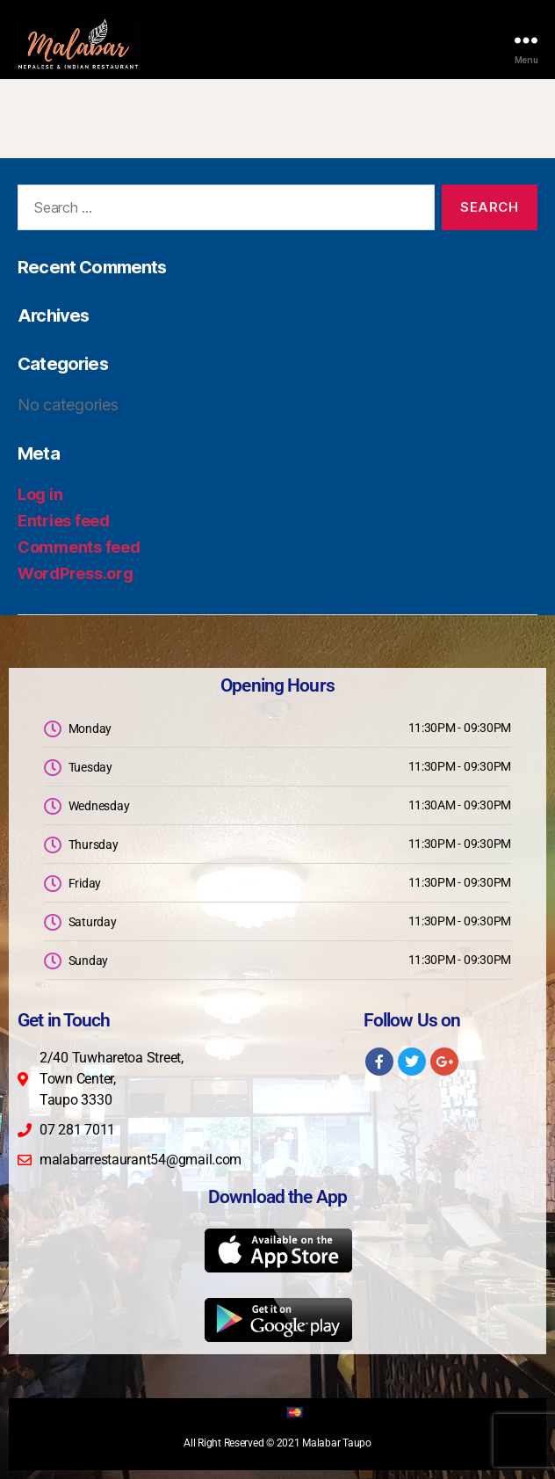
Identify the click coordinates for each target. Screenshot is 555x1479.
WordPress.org (75, 573)
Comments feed (79, 547)
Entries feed (64, 520)
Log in (40, 494)
